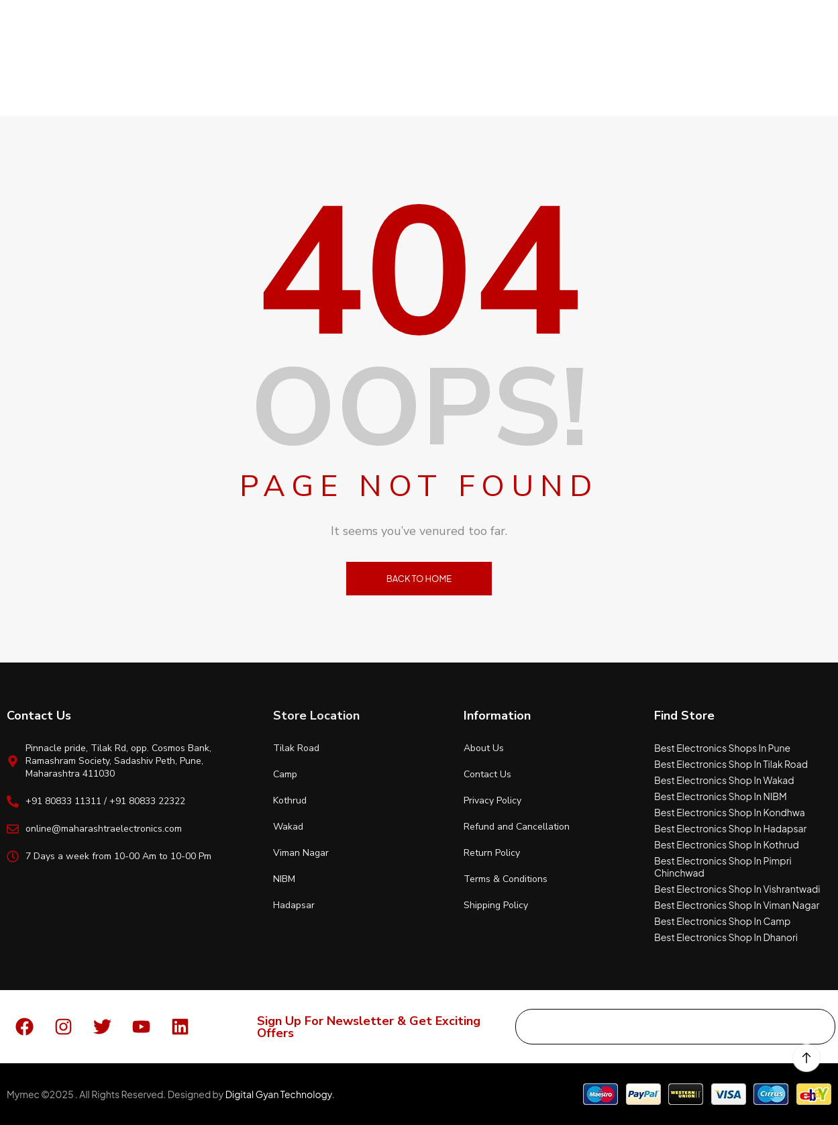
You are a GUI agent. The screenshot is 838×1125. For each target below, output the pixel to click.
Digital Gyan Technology (278, 1094)
